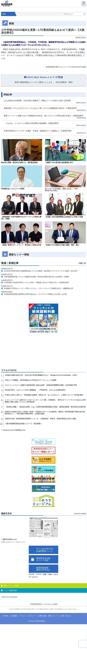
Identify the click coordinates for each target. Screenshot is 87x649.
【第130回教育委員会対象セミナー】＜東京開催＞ (23, 424)
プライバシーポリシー (27, 616)
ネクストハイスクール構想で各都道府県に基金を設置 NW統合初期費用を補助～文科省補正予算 (41, 385)
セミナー (35, 577)
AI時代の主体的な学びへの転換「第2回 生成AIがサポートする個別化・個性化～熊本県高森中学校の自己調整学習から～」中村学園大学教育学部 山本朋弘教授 (45, 413)
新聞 (44, 574)
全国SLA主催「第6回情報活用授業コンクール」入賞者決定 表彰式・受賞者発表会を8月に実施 (40, 419)
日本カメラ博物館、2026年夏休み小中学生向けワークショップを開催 (30, 380)
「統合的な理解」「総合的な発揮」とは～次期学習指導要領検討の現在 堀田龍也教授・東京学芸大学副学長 (45, 407)
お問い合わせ (65, 616)
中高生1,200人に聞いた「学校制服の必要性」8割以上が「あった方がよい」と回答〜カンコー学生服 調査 (44, 395)
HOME (5, 616)
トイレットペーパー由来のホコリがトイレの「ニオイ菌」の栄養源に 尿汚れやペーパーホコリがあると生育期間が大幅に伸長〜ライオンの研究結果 (45, 401)
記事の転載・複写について (48, 616)
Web (50, 574)
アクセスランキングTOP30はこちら (14, 430)
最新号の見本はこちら (10, 539)
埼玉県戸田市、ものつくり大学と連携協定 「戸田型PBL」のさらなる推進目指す (35, 390)
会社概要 (13, 616)
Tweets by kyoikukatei (9, 597)
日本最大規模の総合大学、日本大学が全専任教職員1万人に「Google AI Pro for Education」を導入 (41, 375)
